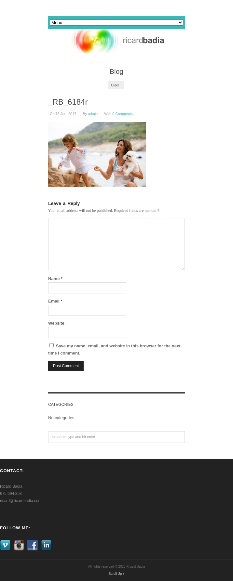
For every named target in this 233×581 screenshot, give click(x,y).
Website (56, 323)
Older (115, 85)
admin (93, 114)
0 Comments (122, 114)
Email (55, 301)
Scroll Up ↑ (116, 573)
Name (55, 278)
